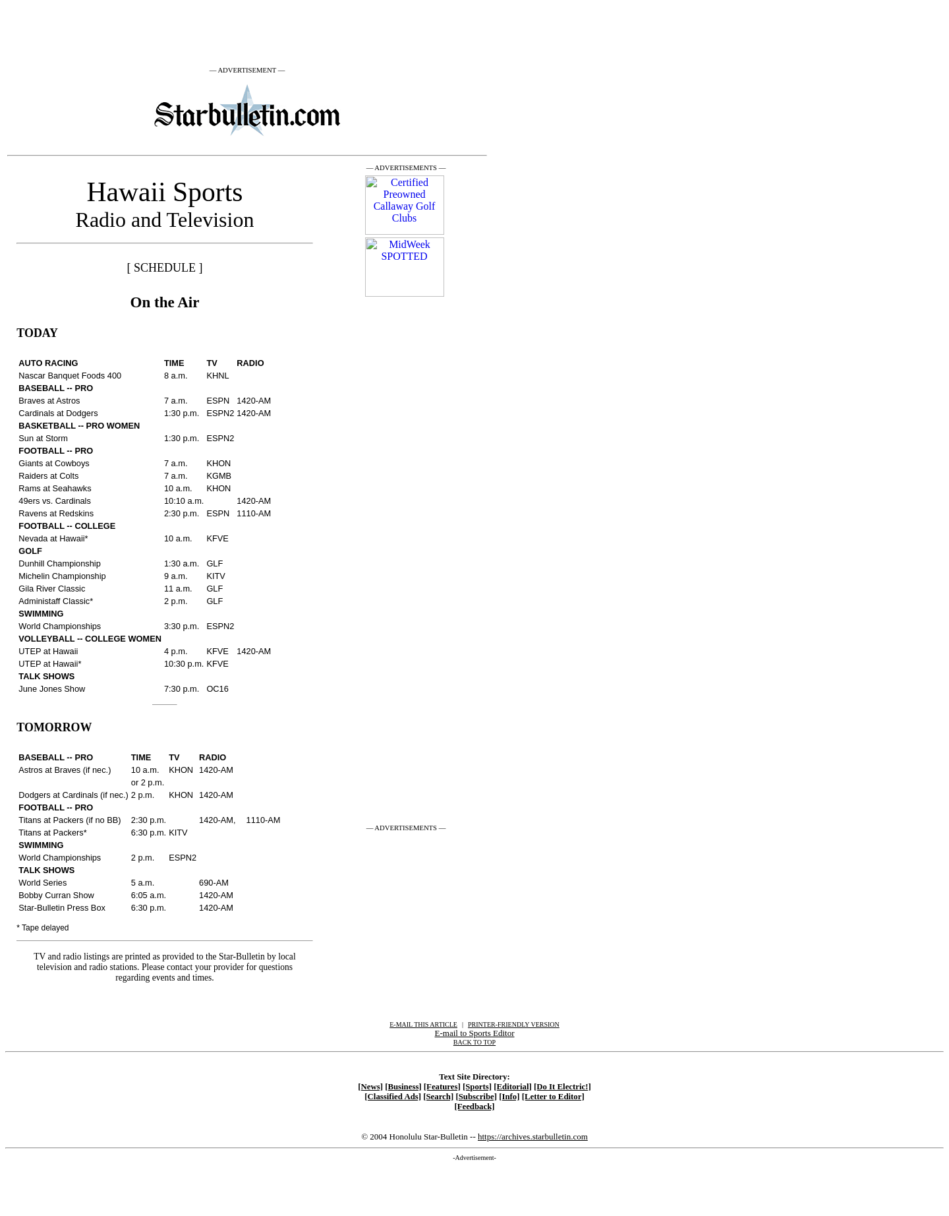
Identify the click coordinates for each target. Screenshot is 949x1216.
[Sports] (477, 1086)
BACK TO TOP (474, 1042)
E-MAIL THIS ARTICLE (423, 1024)
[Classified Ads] (392, 1096)
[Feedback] (474, 1106)
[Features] (442, 1086)
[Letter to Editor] (553, 1096)
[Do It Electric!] (562, 1086)
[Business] (403, 1086)
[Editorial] (513, 1086)
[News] (370, 1086)
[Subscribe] (476, 1096)
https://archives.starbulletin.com (533, 1136)
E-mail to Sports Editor (475, 1033)
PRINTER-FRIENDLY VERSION (514, 1024)
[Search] (438, 1096)
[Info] (509, 1096)
